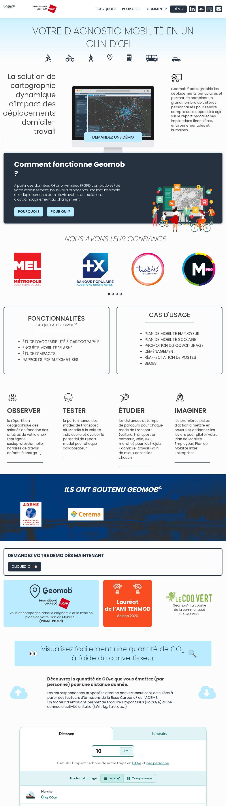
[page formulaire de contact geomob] (218, 9)
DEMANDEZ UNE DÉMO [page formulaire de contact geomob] (113, 137)
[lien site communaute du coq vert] (189, 597)
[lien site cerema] (85, 514)
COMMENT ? (157, 9)
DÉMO (178, 9)
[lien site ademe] (31, 514)
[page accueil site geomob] (16, 9)
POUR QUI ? (131, 9)
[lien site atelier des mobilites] (209, 9)
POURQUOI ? (105, 9)
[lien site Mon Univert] (201, 9)
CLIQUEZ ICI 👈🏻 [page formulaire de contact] (24, 566)
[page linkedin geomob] (192, 9)
